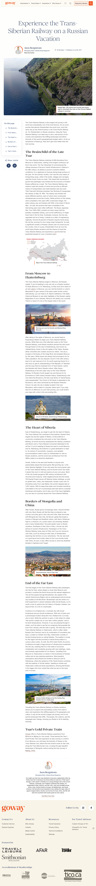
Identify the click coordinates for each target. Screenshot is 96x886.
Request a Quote (81, 3)
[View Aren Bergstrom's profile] (33, 50)
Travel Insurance (54, 824)
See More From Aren (48, 796)
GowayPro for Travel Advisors (83, 828)
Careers (28, 827)
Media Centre (30, 831)
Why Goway (29, 824)
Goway (27, 734)
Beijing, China (30, 751)
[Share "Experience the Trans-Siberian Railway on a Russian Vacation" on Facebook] (9, 166)
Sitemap (51, 834)
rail (56, 232)
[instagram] (83, 808)
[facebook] (91, 808)
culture (33, 289)
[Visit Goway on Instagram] (15, 166)
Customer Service (8, 824)
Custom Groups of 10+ (80, 824)
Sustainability (30, 834)
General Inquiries (8, 827)
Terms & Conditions (56, 831)
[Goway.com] (10, 3)
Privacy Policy (54, 827)
